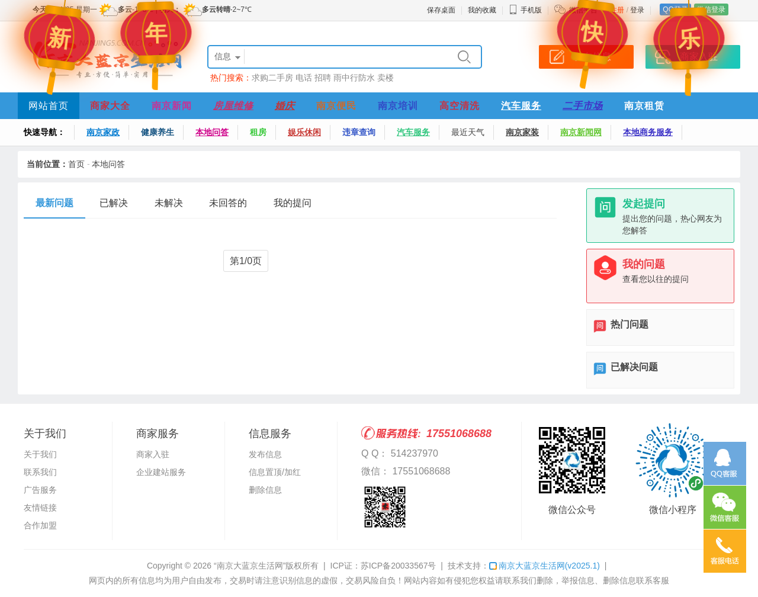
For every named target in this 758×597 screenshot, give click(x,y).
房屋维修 (233, 106)
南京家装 (522, 132)
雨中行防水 (354, 77)
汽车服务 (521, 106)
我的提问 (292, 203)
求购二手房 (272, 77)
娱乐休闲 (304, 132)
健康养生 (157, 132)
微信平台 (583, 10)
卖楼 (385, 77)
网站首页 (48, 106)
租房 (258, 132)
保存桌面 (441, 10)
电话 (304, 77)
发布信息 (265, 454)
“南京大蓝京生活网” (249, 565)
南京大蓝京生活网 (544, 565)
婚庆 (285, 106)
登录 (637, 10)
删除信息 (265, 490)
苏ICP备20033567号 (398, 565)
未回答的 (228, 203)
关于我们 (40, 454)
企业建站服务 (161, 472)
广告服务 (40, 490)
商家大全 (110, 106)
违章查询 (358, 132)
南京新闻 (172, 106)
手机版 (525, 10)
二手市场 (583, 106)
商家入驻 (152, 454)
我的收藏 (482, 10)
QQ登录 (675, 9)
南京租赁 (644, 106)
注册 (617, 10)
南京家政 (103, 132)
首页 (76, 164)
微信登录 (711, 9)
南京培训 (398, 106)
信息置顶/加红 (275, 472)
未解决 (169, 203)
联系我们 (40, 472)
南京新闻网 (581, 132)
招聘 (322, 77)
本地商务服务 (648, 132)
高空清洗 (459, 106)
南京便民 (336, 106)
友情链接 (40, 507)
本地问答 (212, 132)
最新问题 (54, 203)
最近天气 (467, 132)
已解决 (113, 203)
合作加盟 (40, 525)
